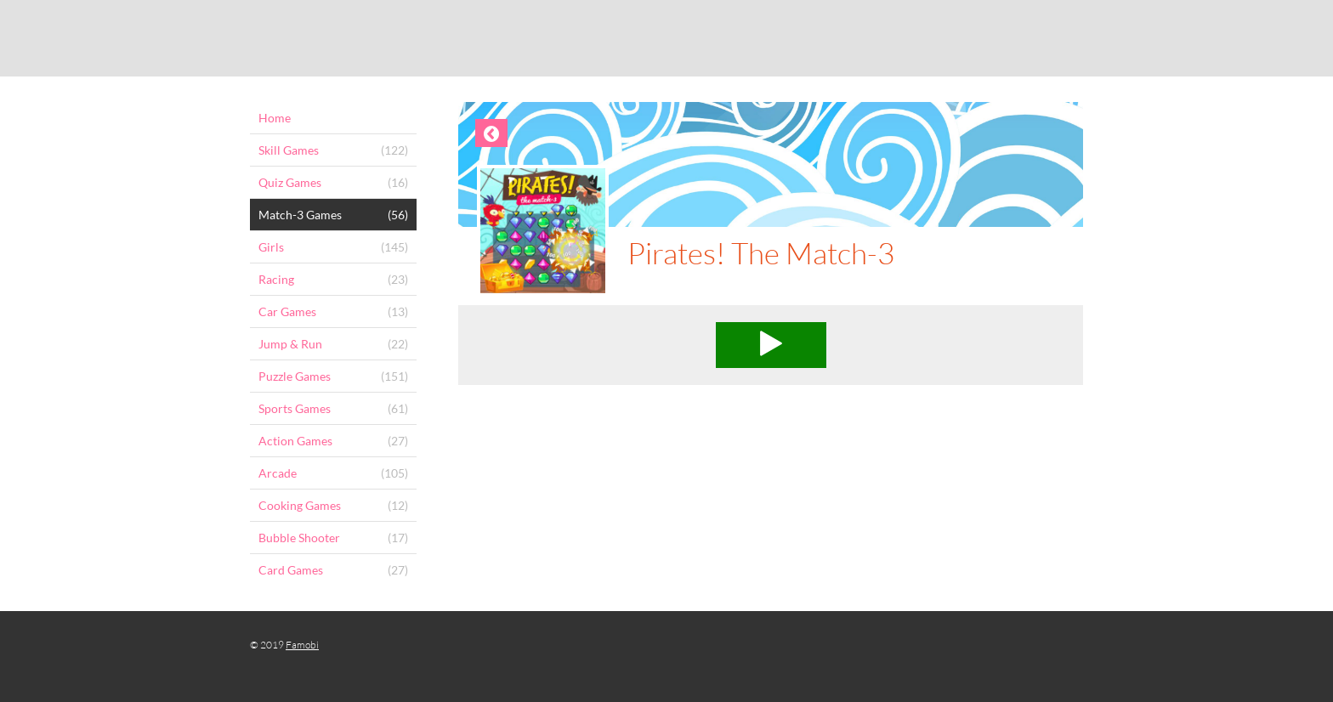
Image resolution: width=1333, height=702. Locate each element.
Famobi (302, 644)
